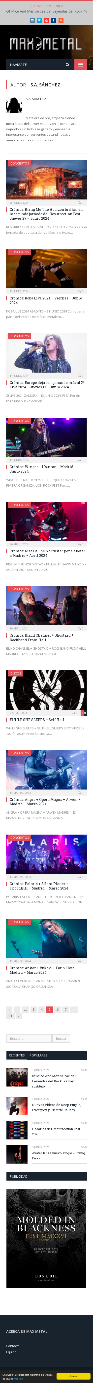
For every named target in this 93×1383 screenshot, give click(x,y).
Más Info (18, 1378)
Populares (38, 1055)
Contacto (13, 1346)
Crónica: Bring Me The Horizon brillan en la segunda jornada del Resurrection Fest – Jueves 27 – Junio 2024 (46, 214)
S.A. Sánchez (36, 99)
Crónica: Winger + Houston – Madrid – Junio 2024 (43, 469)
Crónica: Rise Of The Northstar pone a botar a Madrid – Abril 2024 (47, 553)
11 (10, 1015)
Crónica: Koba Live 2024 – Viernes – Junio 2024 (46, 300)
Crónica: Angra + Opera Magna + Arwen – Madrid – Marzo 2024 (45, 801)
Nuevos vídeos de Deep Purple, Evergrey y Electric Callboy (56, 1107)
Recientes (17, 1055)
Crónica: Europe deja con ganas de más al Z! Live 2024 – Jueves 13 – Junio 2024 (47, 384)
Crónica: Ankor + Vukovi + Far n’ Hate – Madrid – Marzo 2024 (44, 970)
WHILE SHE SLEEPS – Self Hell (37, 719)
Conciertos (19, 163)
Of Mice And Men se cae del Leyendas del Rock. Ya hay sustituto (54, 1081)
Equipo (11, 1352)
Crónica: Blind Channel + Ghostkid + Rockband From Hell (42, 637)
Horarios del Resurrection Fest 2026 (56, 1131)
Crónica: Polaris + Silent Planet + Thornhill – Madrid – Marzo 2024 (39, 885)
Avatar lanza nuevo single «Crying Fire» (58, 1155)
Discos (15, 673)
